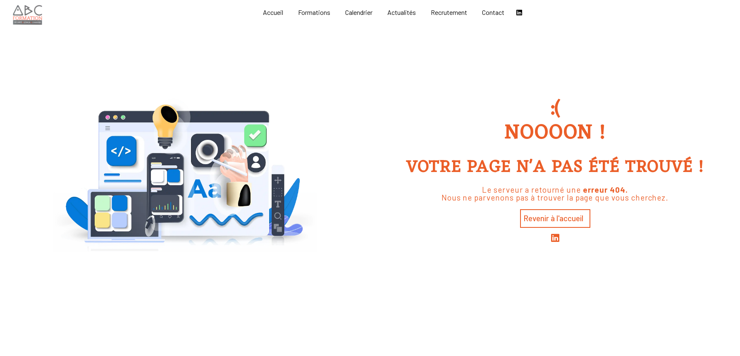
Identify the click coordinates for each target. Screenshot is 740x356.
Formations (314, 12)
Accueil (273, 12)
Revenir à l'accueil (553, 218)
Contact (493, 12)
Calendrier (358, 12)
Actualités (401, 12)
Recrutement (449, 12)
